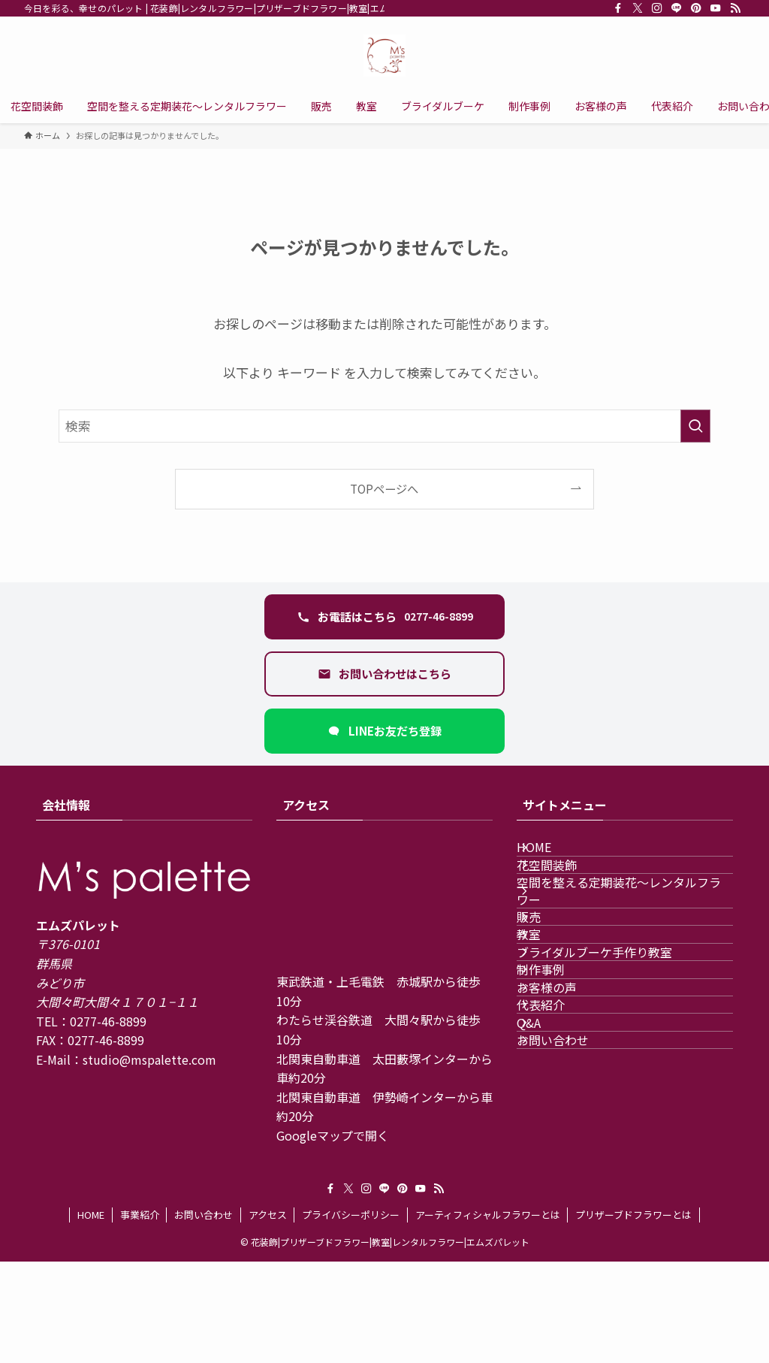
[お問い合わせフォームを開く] (384, 674)
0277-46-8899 (108, 1021)
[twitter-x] (637, 8)
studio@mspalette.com (149, 1059)
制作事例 (559, 1086)
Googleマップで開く (332, 1135)
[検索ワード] (384, 426)
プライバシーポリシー (351, 1316)
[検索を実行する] (695, 426)
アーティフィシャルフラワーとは (487, 1316)
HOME (552, 856)
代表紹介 (559, 1158)
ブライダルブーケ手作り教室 (612, 1051)
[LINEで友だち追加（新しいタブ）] (384, 731)
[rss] (735, 8)
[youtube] (715, 8)
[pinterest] (696, 8)
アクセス (268, 1316)
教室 (547, 1015)
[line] (676, 8)
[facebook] (618, 8)
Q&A (547, 1193)
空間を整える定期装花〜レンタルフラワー (625, 935)
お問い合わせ (571, 1229)
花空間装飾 (565, 892)
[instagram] (657, 8)
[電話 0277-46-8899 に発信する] (384, 616)
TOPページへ (384, 488)
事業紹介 (139, 1316)
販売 (547, 980)
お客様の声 (565, 1122)
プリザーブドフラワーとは (633, 1316)
